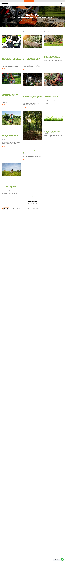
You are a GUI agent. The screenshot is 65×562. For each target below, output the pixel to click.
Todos (15, 31)
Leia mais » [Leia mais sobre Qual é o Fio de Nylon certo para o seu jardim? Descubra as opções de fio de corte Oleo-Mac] (4, 68)
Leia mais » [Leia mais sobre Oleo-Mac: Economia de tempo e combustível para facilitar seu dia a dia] (46, 64)
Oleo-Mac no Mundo (46, 31)
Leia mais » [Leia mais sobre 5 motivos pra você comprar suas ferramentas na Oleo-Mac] (4, 195)
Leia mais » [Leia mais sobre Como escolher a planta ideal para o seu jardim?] (46, 105)
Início (3, 29)
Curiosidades (22, 31)
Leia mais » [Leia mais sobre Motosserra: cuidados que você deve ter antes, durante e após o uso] (4, 104)
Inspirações (36, 31)
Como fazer (29, 31)
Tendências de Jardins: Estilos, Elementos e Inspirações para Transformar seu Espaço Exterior (32, 98)
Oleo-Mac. (39, 213)
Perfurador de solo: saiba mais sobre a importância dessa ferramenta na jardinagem (10, 137)
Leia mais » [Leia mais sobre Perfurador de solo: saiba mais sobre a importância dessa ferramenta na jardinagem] (4, 146)
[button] (61, 4)
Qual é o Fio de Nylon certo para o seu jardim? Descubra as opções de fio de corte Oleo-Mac (11, 60)
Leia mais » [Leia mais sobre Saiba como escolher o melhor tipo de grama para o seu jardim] (46, 139)
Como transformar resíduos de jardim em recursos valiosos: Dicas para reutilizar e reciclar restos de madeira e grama (32, 59)
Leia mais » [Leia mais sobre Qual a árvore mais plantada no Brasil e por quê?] (25, 159)
